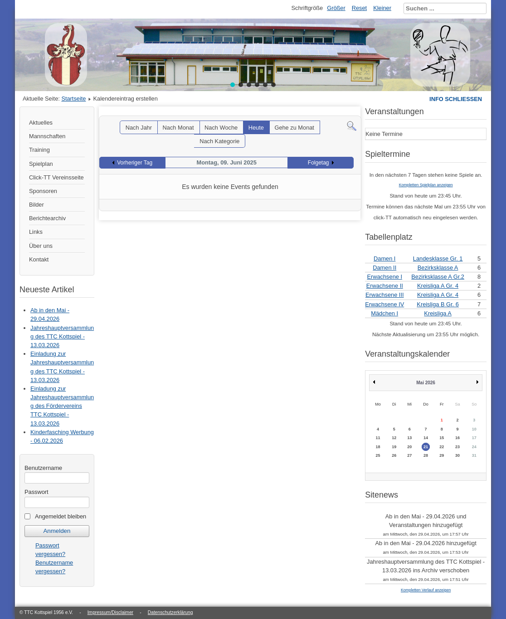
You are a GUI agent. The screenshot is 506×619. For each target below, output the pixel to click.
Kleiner (382, 8)
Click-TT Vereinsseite (56, 177)
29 (441, 455)
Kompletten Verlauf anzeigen (426, 590)
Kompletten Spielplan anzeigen (426, 185)
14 (425, 437)
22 (441, 447)
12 (394, 437)
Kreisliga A (437, 313)
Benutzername (43, 467)
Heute (256, 127)
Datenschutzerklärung (170, 612)
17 (474, 437)
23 (457, 447)
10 (474, 429)
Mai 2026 (425, 382)
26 (394, 455)
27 (409, 455)
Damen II (384, 267)
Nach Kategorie (219, 141)
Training (39, 149)
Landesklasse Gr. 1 (438, 258)
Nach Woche (221, 127)
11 (377, 437)
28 (425, 455)
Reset (359, 8)
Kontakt (39, 259)
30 (457, 455)
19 (394, 447)
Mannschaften (47, 136)
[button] (232, 84)
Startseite (73, 98)
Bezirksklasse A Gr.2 (437, 276)
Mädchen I (384, 313)
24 (474, 447)
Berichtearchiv (47, 218)
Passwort (36, 491)
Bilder (36, 204)
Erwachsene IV (384, 304)
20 (409, 447)
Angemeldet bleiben (60, 516)
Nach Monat (178, 127)
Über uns (41, 245)
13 (409, 437)
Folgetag (318, 163)
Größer (336, 8)
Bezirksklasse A (438, 267)
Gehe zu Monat (294, 127)
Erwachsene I (384, 276)
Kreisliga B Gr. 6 (437, 304)
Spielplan (41, 163)
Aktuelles (41, 122)
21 (425, 447)
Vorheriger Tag (134, 163)
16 (457, 437)
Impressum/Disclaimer (110, 612)
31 (474, 455)
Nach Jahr (139, 127)
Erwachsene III (384, 294)
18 (377, 447)
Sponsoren (43, 191)
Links (36, 231)
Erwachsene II (384, 285)
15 (441, 437)
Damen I (384, 258)
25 (377, 455)
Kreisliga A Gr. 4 (437, 285)
